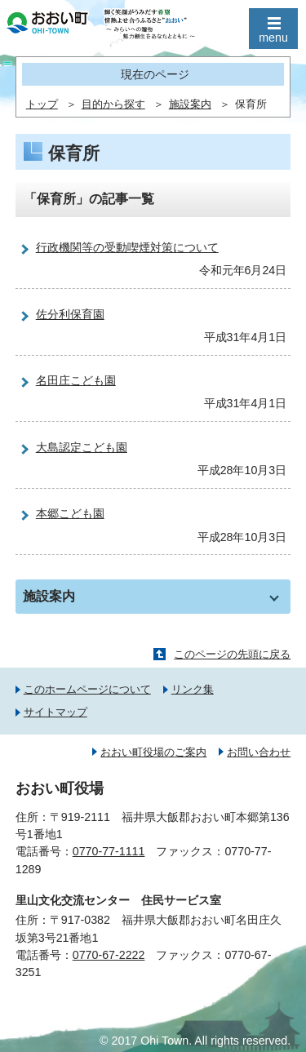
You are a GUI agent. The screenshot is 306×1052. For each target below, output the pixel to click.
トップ (42, 104)
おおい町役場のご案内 (153, 752)
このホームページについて (87, 689)
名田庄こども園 (76, 380)
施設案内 (190, 104)
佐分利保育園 (70, 314)
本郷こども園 (70, 513)
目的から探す (113, 104)
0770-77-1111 (109, 851)
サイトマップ (55, 712)
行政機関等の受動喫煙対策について (127, 247)
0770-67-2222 (109, 954)
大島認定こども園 (81, 447)
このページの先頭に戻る (232, 654)
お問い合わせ (258, 752)
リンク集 (192, 689)
